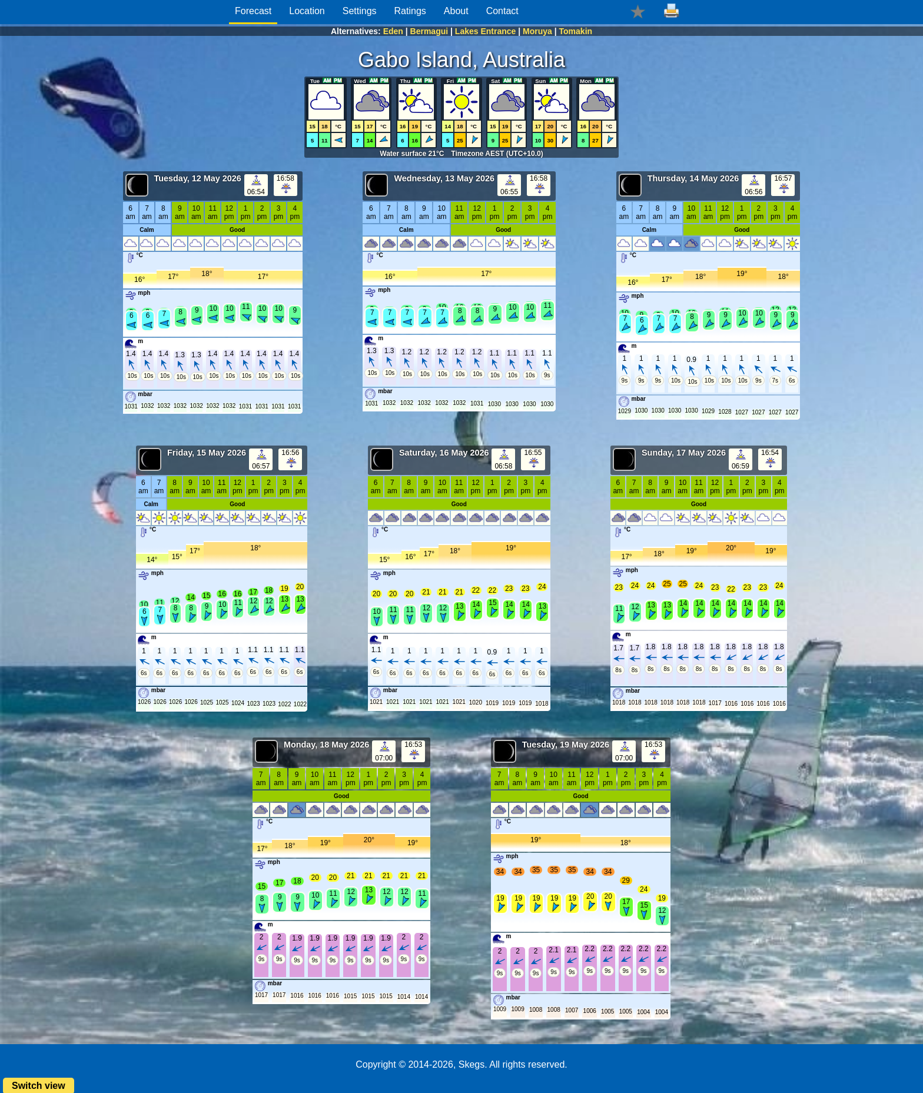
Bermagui (429, 31)
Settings (360, 11)
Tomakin (576, 31)
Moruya (537, 31)
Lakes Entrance (485, 31)
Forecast (253, 11)
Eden (393, 31)
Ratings (410, 11)
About (456, 11)
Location (307, 11)
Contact (502, 11)
